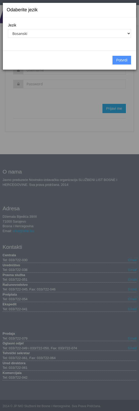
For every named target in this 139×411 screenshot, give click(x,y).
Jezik (12, 25)
